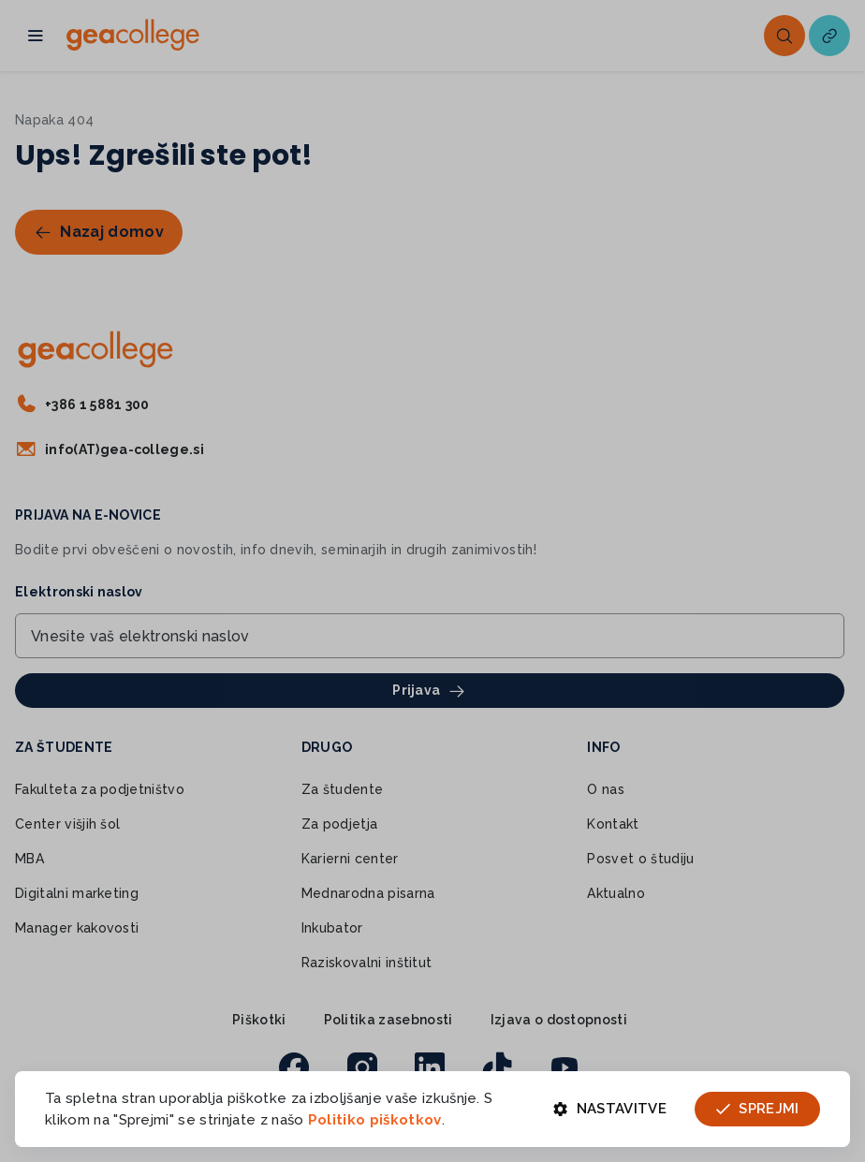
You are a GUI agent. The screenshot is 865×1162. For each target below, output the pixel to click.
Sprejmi (757, 1108)
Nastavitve (610, 1108)
